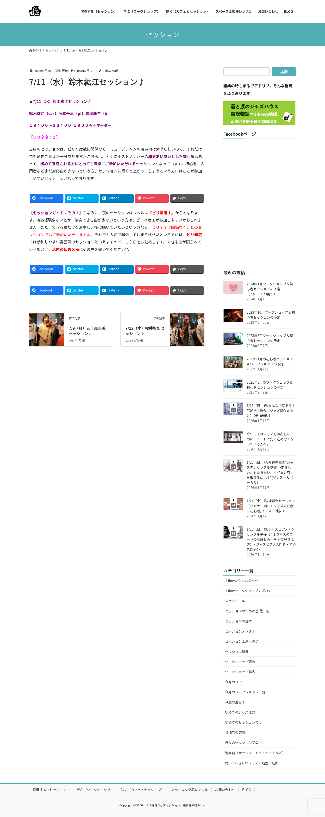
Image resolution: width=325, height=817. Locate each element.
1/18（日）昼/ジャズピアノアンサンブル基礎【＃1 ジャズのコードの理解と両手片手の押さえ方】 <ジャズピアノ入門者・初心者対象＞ (271, 539)
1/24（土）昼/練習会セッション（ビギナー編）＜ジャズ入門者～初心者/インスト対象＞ (271, 505)
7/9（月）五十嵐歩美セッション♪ (87, 330)
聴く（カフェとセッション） (142, 789)
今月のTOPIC (235, 681)
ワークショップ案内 (240, 671)
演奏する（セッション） (51, 789)
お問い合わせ (225, 789)
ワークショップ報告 (240, 661)
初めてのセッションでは (243, 722)
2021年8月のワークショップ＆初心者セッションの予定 (270, 385)
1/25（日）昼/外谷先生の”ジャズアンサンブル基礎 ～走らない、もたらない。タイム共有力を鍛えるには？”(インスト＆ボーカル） (270, 472)
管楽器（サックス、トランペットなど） (255, 752)
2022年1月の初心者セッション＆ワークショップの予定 (270, 361)
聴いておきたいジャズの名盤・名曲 (251, 762)
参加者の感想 (235, 732)
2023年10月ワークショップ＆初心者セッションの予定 (271, 315)
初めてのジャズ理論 (240, 712)
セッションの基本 (238, 621)
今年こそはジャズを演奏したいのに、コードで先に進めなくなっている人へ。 (270, 438)
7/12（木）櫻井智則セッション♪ (144, 330)
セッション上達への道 (242, 641)
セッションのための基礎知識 (247, 610)
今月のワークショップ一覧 (245, 692)
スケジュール (235, 600)
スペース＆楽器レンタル (189, 789)
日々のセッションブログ (243, 742)
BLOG (246, 789)
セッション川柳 (237, 651)
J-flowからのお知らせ (241, 580)
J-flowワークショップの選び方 (248, 590)
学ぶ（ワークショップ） (95, 789)
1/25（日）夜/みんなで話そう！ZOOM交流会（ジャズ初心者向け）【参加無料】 (271, 410)
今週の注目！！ (237, 702)
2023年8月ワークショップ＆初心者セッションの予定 (270, 338)
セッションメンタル (240, 631)
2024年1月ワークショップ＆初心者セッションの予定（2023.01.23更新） (270, 288)
